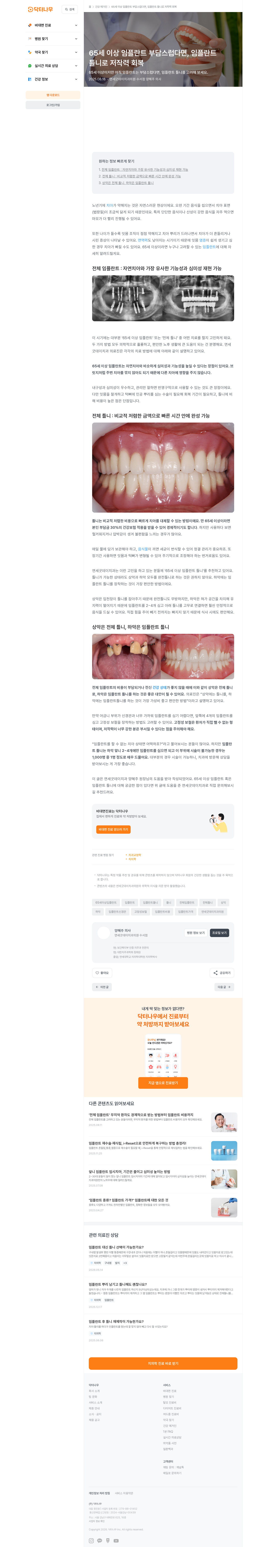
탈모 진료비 (169, 1402)
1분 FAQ (168, 1431)
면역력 (143, 240)
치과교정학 (135, 855)
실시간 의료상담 (172, 1437)
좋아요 (102, 973)
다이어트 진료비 (172, 1408)
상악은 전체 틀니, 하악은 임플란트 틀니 (128, 183)
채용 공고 (94, 1420)
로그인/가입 (53, 105)
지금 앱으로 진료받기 (163, 1083)
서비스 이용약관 (124, 1493)
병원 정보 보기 (196, 933)
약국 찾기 (168, 1420)
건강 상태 (160, 687)
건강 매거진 (169, 1425)
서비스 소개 (95, 1402)
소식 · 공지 (95, 1414)
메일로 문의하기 (172, 1473)
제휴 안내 (94, 1408)
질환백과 (168, 1449)
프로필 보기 (219, 933)
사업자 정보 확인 (136, 1513)
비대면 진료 (169, 1391)
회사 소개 (94, 1391)
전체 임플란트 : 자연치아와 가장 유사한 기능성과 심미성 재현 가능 (145, 170)
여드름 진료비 (171, 1414)
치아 (109, 205)
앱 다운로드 (53, 95)
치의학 (132, 859)
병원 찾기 (168, 1396)
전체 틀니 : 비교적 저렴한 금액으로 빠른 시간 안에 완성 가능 (141, 176)
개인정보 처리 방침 (99, 1493)
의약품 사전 (169, 1443)
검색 (69, 9)
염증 (202, 240)
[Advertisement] (163, 116)
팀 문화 (93, 1396)
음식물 (143, 549)
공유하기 (222, 973)
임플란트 (209, 247)
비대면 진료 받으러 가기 (113, 829)
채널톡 (180, 1467)
